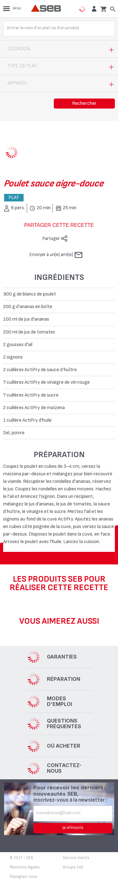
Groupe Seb (73, 867)
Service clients (76, 857)
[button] (93, 9)
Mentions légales (25, 867)
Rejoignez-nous (23, 876)
